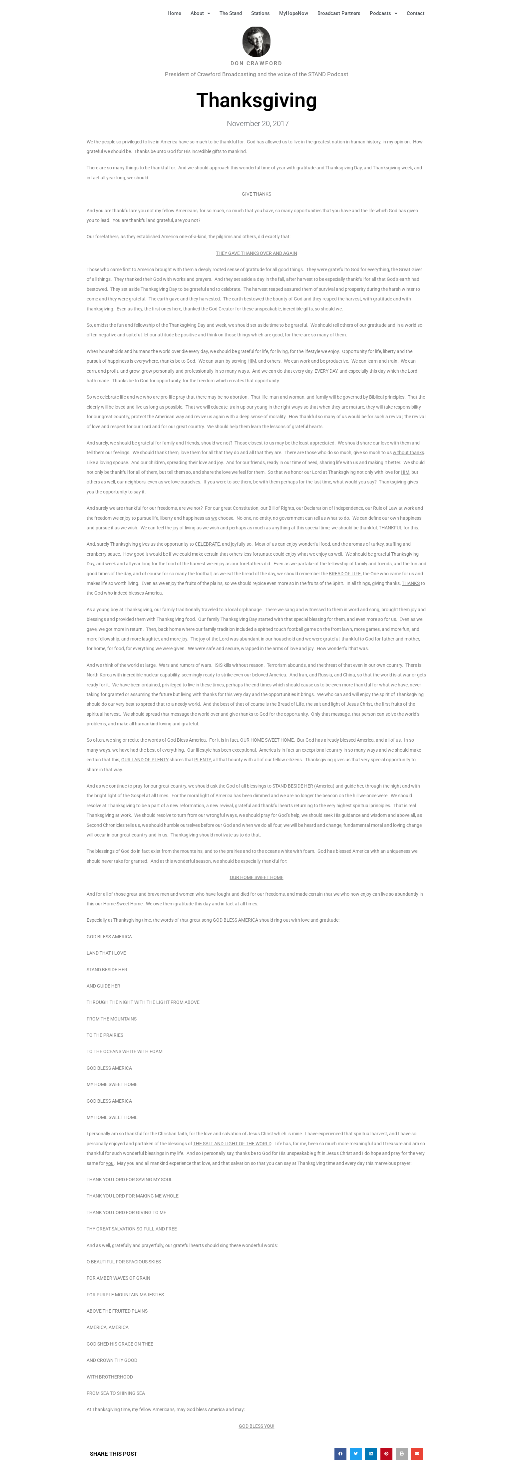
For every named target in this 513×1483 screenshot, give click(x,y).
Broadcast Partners (338, 13)
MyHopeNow (293, 13)
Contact (415, 13)
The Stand (231, 13)
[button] (439, 13)
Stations (260, 13)
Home (174, 13)
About (200, 13)
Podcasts (383, 13)
